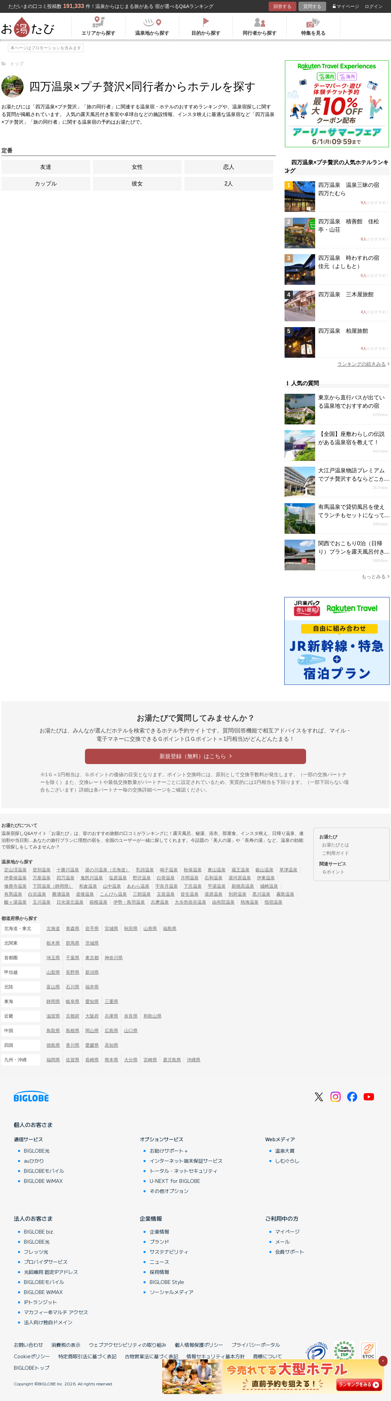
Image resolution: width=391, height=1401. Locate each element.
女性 (137, 167)
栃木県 (53, 943)
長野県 (72, 972)
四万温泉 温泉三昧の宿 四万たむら (351, 189)
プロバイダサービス (46, 1261)
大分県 (131, 1059)
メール (282, 1241)
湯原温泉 (214, 894)
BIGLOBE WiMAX (43, 1180)
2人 (229, 183)
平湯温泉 (217, 886)
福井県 (92, 986)
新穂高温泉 (243, 886)
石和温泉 (214, 877)
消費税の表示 (65, 1344)
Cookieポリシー (32, 1356)
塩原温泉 (118, 877)
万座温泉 (42, 877)
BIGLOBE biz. (39, 1231)
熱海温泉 (250, 902)
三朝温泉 (142, 894)
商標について (267, 1356)
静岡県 (53, 1001)
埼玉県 (53, 957)
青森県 (72, 928)
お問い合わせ (28, 1344)
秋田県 (131, 928)
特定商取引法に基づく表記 (87, 1356)
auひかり (34, 1160)
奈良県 (131, 1016)
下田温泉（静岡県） (53, 886)
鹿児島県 (172, 1059)
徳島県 (53, 1045)
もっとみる (376, 576)
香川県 (72, 1045)
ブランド (159, 1241)
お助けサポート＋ (169, 1150)
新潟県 (92, 972)
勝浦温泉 (61, 894)
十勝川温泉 (68, 869)
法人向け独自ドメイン (48, 1322)
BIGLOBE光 (37, 1150)
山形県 (150, 928)
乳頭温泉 (145, 869)
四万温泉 (66, 877)
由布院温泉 (223, 902)
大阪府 (92, 1016)
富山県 (53, 986)
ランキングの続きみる (363, 364)
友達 (45, 167)
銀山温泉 (264, 869)
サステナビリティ (169, 1251)
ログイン (374, 6)
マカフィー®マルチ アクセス (56, 1312)
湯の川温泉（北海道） (107, 869)
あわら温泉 (138, 886)
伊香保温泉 (15, 877)
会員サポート (289, 1251)
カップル (46, 183)
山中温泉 (112, 886)
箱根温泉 (98, 902)
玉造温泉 (166, 894)
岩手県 (92, 928)
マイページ (346, 6)
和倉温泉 (88, 886)
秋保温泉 (193, 869)
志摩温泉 (160, 902)
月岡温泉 (190, 877)
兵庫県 (111, 1016)
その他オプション (169, 1190)
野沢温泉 (142, 877)
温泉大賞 (285, 1150)
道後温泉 (85, 894)
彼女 (137, 183)
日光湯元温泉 (70, 902)
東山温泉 (217, 869)
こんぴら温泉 (113, 894)
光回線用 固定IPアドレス (51, 1271)
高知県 (111, 1045)
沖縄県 (193, 1059)
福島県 (169, 928)
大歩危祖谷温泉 (190, 902)
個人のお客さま (33, 1124)
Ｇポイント (333, 871)
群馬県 (72, 943)
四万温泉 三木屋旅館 (346, 294)
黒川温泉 (261, 894)
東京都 (92, 957)
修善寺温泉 (15, 886)
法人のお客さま (33, 1218)
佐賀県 (72, 1059)
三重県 (111, 1001)
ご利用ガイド (335, 853)
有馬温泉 (13, 894)
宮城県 (111, 928)
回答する (282, 6)
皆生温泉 (190, 894)
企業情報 (151, 1218)
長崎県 (92, 1059)
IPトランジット (40, 1302)
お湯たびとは (335, 844)
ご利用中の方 (281, 1218)
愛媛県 (92, 1045)
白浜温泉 (37, 894)
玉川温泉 (42, 902)
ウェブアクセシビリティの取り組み (127, 1344)
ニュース (159, 1261)
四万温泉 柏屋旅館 (343, 331)
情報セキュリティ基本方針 (215, 1356)
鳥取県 (53, 1030)
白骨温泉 (166, 877)
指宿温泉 (273, 902)
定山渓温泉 (15, 869)
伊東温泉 (266, 877)
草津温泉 (288, 869)
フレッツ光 (36, 1251)
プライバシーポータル (256, 1344)
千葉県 (72, 957)
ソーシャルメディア (171, 1291)
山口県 (131, 1030)
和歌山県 (153, 1016)
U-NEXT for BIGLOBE (175, 1180)
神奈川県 (114, 957)
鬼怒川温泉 (91, 877)
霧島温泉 (285, 894)
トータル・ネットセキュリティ (184, 1170)
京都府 (72, 1016)
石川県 (72, 986)
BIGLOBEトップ (31, 1367)
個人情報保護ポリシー (199, 1344)
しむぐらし (287, 1160)
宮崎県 (150, 1059)
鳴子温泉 (169, 869)
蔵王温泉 (241, 869)
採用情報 (159, 1271)
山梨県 (53, 972)
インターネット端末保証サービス (186, 1160)
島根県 (72, 1030)
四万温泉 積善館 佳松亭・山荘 (348, 225)
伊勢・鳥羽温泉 (129, 902)
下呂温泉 (193, 886)
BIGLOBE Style (167, 1281)
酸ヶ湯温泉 (15, 902)
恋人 (228, 167)
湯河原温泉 (239, 877)
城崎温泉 (269, 886)
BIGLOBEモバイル (44, 1170)
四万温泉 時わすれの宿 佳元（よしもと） (351, 262)
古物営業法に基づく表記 (151, 1356)
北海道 (53, 928)
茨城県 (92, 943)
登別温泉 (42, 869)
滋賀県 (53, 1016)
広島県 (111, 1030)
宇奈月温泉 (166, 886)
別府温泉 (237, 894)
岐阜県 (72, 1001)
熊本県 (111, 1059)
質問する (312, 6)
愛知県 (92, 1001)
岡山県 (92, 1030)
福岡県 (53, 1059)
